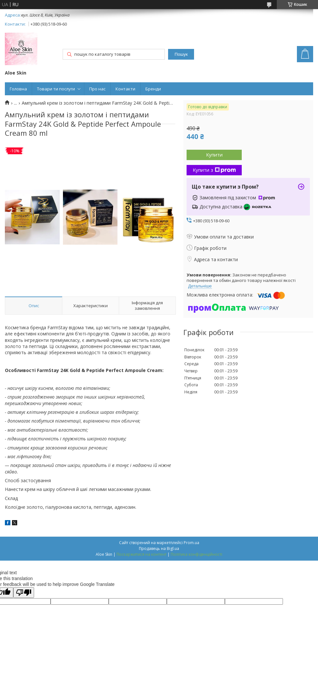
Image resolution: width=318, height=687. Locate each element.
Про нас (97, 89)
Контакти (125, 89)
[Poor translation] (23, 592)
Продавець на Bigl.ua (159, 548)
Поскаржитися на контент (141, 554)
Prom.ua (191, 542)
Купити (214, 154)
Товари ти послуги (56, 89)
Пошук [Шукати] (181, 54)
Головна (18, 89)
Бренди (153, 89)
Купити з (214, 170)
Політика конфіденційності (196, 554)
